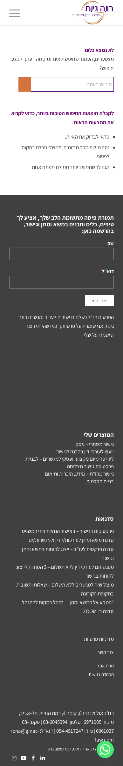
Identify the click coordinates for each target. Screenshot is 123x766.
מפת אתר (105, 666)
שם (110, 243)
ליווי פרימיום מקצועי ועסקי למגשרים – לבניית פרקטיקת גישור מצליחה (69, 462)
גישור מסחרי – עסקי (94, 444)
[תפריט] (16, 12)
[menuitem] (16, 12)
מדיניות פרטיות (99, 638)
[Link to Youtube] (23, 758)
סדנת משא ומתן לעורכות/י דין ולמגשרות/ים (71, 539)
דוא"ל (108, 271)
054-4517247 (69, 730)
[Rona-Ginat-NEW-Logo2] (72, 12)
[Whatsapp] (105, 749)
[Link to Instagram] (14, 758)
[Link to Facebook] (33, 758)
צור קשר (105, 652)
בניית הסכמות (100, 481)
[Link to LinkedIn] (42, 758)
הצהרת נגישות (101, 674)
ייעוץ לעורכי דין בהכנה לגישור (85, 451)
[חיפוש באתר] (66, 84)
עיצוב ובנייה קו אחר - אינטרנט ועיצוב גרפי (80, 749)
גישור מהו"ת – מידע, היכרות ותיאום (79, 473)
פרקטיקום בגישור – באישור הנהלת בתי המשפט (68, 531)
